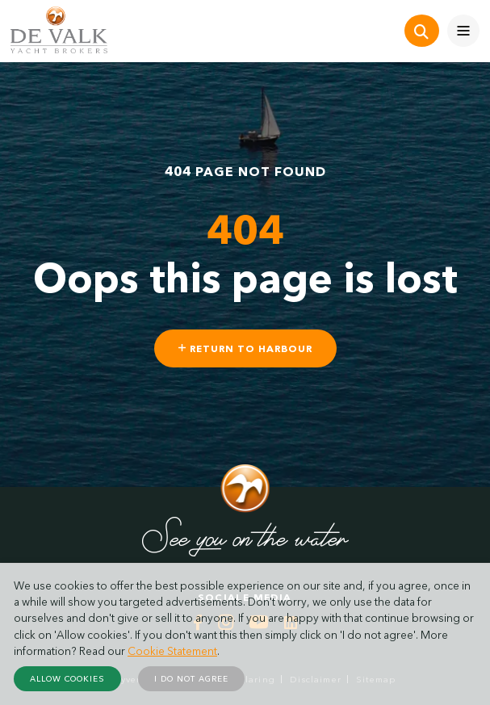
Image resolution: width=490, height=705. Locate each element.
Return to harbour (245, 348)
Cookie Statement (172, 650)
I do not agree (191, 679)
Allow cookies (67, 679)
